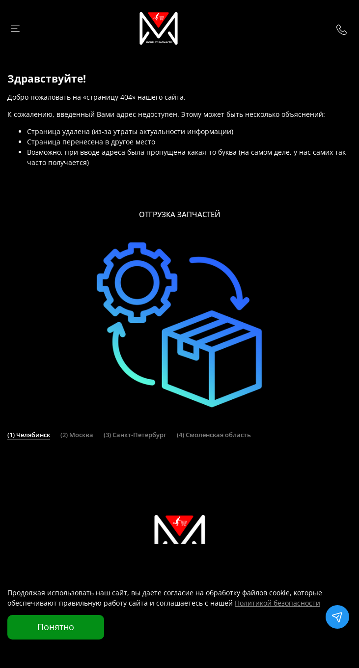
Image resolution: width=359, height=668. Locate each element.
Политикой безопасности (277, 603)
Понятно (55, 627)
